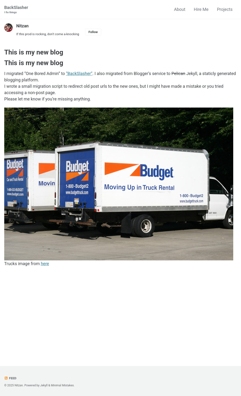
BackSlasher (16, 10)
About (179, 9)
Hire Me (201, 9)
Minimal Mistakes (62, 385)
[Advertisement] (120, 316)
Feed (10, 378)
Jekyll (44, 385)
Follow (93, 32)
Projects (225, 9)
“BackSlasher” (79, 73)
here (45, 263)
